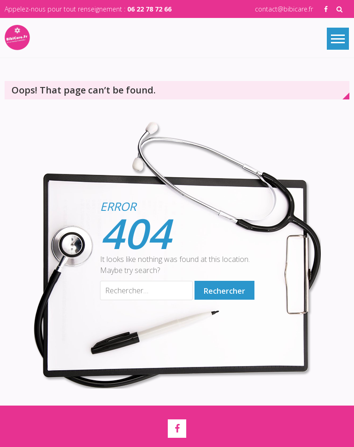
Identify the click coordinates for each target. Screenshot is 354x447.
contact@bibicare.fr (284, 9)
